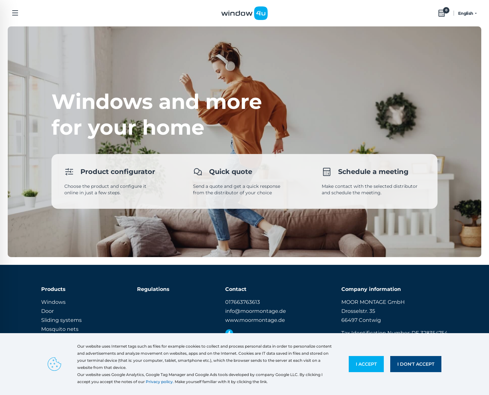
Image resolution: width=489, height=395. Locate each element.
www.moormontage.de (255, 320)
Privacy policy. (160, 381)
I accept (366, 364)
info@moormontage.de (255, 311)
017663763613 (242, 302)
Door (47, 311)
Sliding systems (61, 320)
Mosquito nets (59, 329)
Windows (53, 302)
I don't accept (415, 364)
